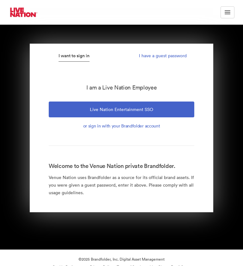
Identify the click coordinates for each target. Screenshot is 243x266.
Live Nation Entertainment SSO (121, 109)
